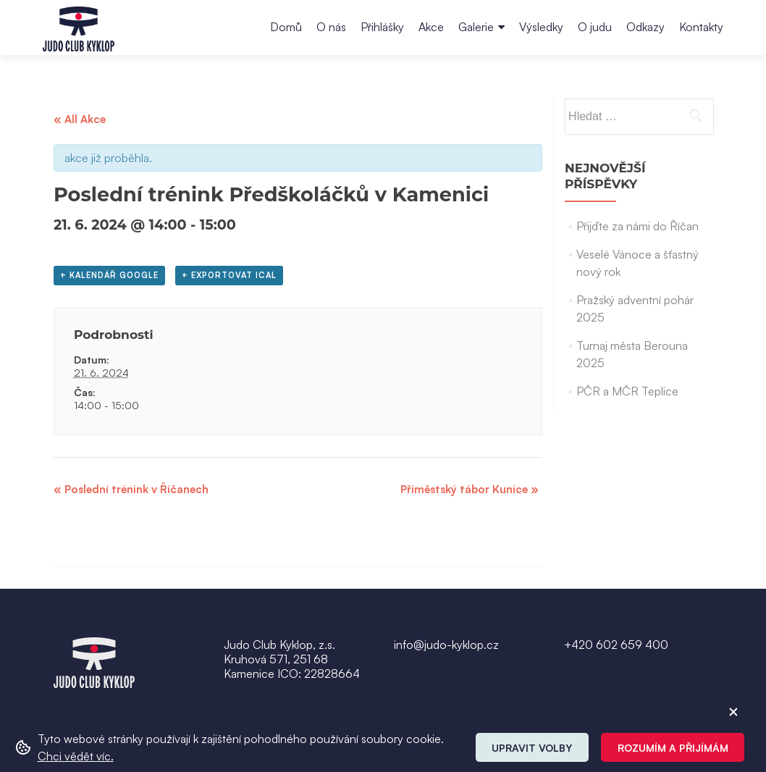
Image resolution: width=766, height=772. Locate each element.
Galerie (476, 27)
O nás (331, 27)
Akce (431, 27)
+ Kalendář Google (109, 275)
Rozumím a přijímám (673, 748)
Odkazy (645, 27)
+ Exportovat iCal (229, 275)
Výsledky (541, 27)
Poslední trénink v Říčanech (131, 489)
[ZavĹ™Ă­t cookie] (733, 712)
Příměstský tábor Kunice (469, 489)
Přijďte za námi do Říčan (637, 226)
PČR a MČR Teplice (627, 391)
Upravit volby (532, 748)
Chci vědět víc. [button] (76, 756)
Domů (286, 27)
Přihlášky (382, 27)
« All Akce (80, 119)
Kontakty (701, 27)
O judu (595, 27)
